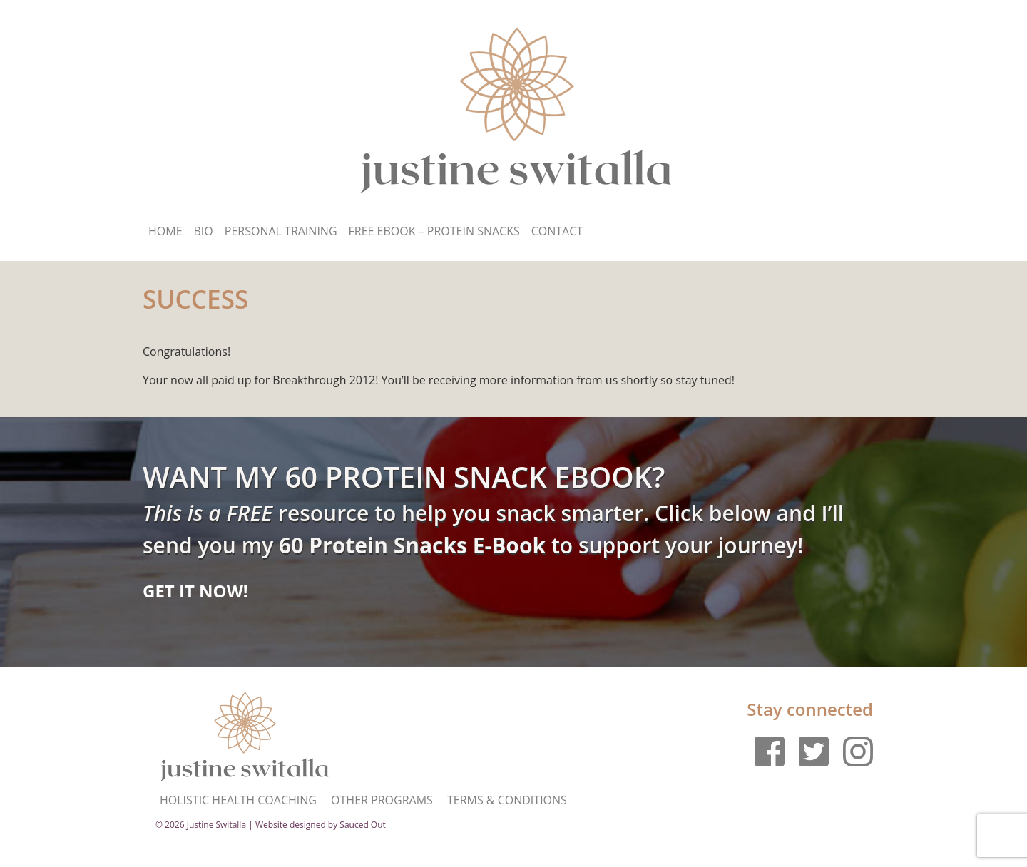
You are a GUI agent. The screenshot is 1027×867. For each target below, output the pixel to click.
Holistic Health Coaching (238, 800)
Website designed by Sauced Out (320, 825)
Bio (203, 231)
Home (165, 231)
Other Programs (382, 800)
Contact (557, 231)
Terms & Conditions (507, 800)
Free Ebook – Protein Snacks (434, 231)
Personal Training (281, 231)
